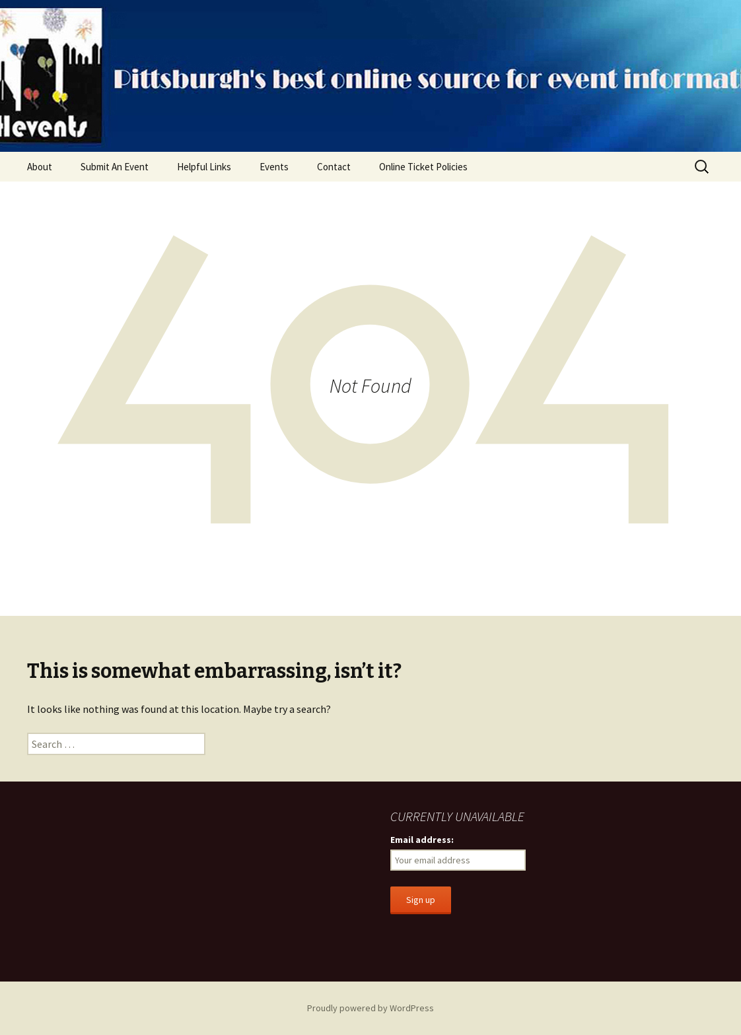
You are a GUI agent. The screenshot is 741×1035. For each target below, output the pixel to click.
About (39, 166)
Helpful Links (204, 166)
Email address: (422, 840)
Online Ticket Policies (423, 166)
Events (274, 166)
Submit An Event (115, 166)
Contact (334, 166)
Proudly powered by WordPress (370, 1008)
